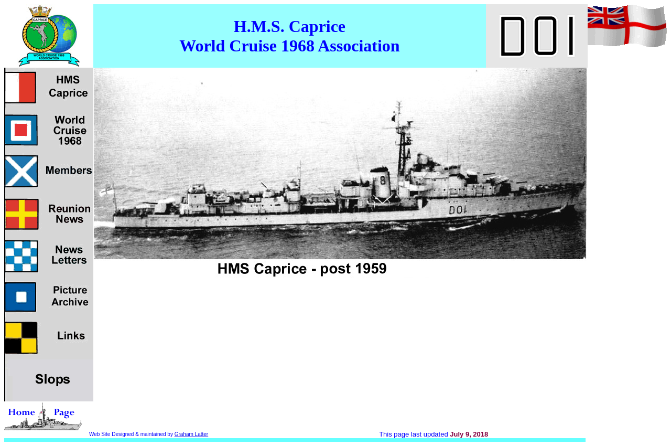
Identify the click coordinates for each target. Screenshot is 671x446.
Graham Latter (191, 434)
